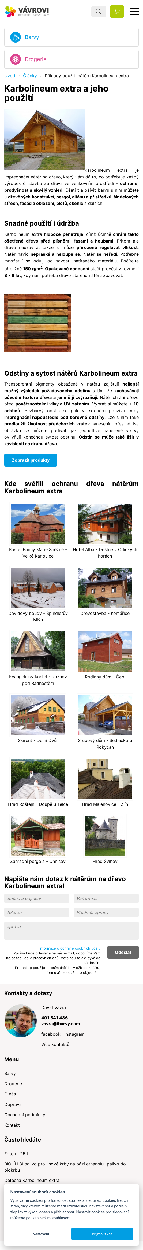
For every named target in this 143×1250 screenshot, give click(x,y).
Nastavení (41, 1234)
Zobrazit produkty (31, 460)
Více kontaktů (55, 1044)
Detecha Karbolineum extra (31, 1180)
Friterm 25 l (16, 1153)
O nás (10, 1094)
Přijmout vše (102, 1234)
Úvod (9, 75)
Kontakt (12, 1125)
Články (30, 75)
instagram (75, 1034)
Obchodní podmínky (24, 1114)
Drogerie (36, 59)
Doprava (13, 1104)
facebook (51, 1034)
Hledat (98, 11)
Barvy (32, 37)
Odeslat (123, 952)
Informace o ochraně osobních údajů (69, 948)
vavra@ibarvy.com (60, 1023)
